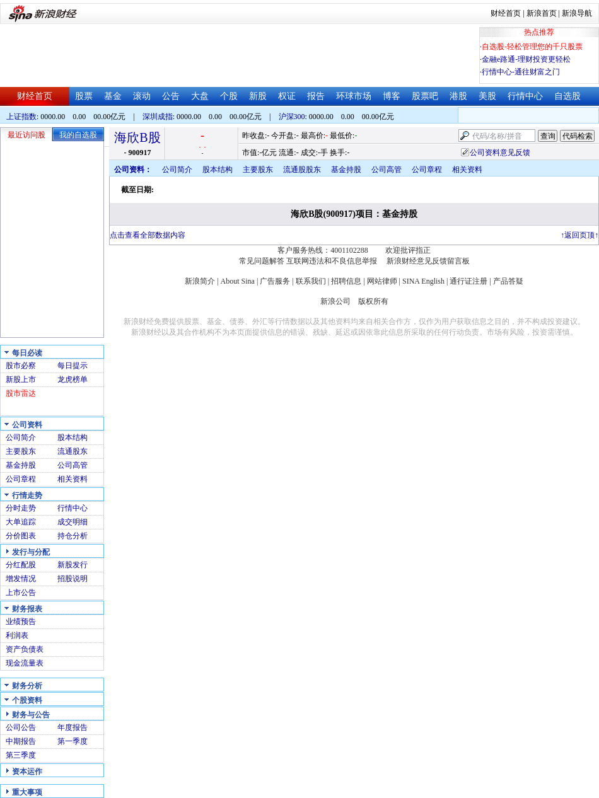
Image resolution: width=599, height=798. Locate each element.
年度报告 (72, 727)
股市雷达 (21, 393)
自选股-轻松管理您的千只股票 (532, 46)
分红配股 (21, 564)
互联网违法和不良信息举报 (331, 261)
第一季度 (72, 741)
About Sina (238, 281)
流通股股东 (302, 169)
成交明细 (72, 522)
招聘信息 (346, 281)
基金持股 (21, 465)
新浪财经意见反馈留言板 (428, 261)
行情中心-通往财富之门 (521, 71)
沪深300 (292, 116)
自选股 (567, 96)
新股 (258, 96)
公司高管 (72, 465)
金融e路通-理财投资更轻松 (526, 59)
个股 (229, 96)
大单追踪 (21, 522)
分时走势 (21, 508)
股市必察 (21, 365)
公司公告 (21, 727)
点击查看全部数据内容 (147, 235)
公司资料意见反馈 (500, 152)
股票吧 (425, 96)
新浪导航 (577, 13)
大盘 (200, 96)
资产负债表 (25, 649)
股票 (84, 96)
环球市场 (353, 96)
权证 (287, 96)
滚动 (142, 96)
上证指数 (21, 116)
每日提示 (72, 365)
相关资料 (72, 479)
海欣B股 (137, 137)
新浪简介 (200, 281)
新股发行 (72, 564)
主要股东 (21, 451)
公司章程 (21, 479)
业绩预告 (21, 621)
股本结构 (72, 437)
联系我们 (311, 281)
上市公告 (21, 592)
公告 (171, 96)
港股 (458, 96)
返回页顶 (579, 235)
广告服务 (275, 281)
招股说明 (72, 578)
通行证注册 (468, 281)
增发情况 (21, 578)
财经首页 (506, 13)
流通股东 (72, 451)
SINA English (423, 281)
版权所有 (373, 301)
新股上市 (21, 379)
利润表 (17, 635)
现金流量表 (25, 663)
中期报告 (21, 741)
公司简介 (21, 437)
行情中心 (525, 96)
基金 (113, 96)
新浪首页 (541, 13)
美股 (487, 96)
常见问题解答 (261, 261)
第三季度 (21, 755)
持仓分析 (72, 535)
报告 (316, 96)
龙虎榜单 (72, 379)
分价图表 (21, 535)
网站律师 (382, 281)
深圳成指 (157, 116)
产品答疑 (508, 281)
